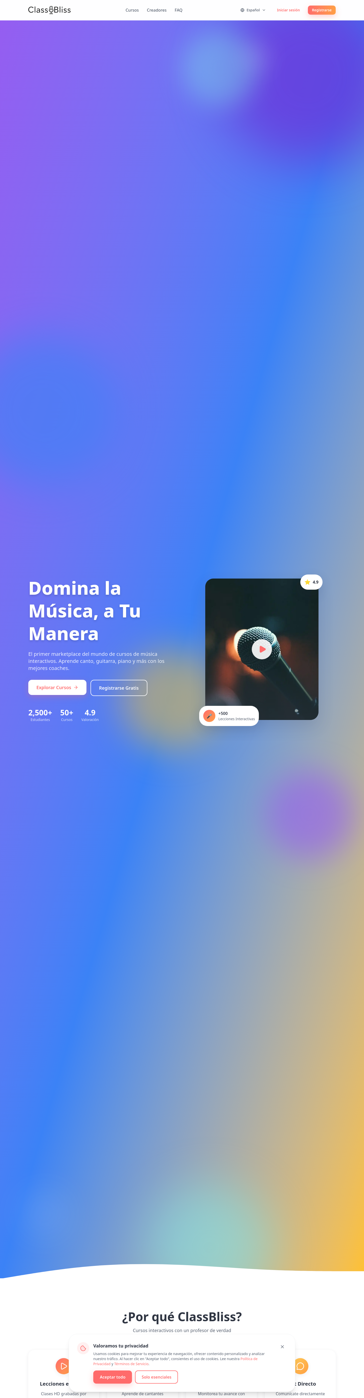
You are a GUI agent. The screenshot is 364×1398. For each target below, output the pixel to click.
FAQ (179, 10)
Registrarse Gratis (119, 688)
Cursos (132, 10)
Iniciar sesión (288, 10)
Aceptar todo (113, 1377)
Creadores (157, 10)
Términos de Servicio (132, 1363)
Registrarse (322, 10)
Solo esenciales (156, 1377)
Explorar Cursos (57, 688)
